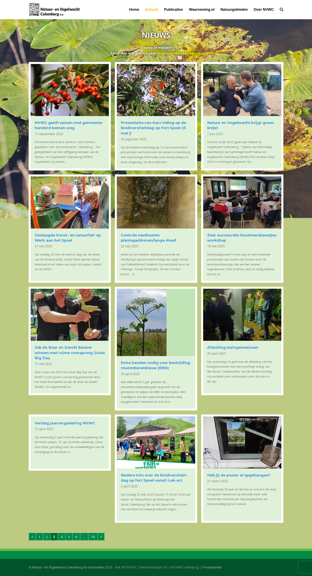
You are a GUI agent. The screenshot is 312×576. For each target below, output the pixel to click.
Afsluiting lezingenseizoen (232, 347)
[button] (281, 10)
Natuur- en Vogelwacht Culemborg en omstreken (68, 567)
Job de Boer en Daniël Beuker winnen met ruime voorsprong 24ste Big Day (70, 352)
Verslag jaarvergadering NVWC (65, 423)
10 (94, 536)
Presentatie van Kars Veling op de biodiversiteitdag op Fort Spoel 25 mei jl (153, 127)
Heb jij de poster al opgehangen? (238, 475)
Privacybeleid (211, 567)
